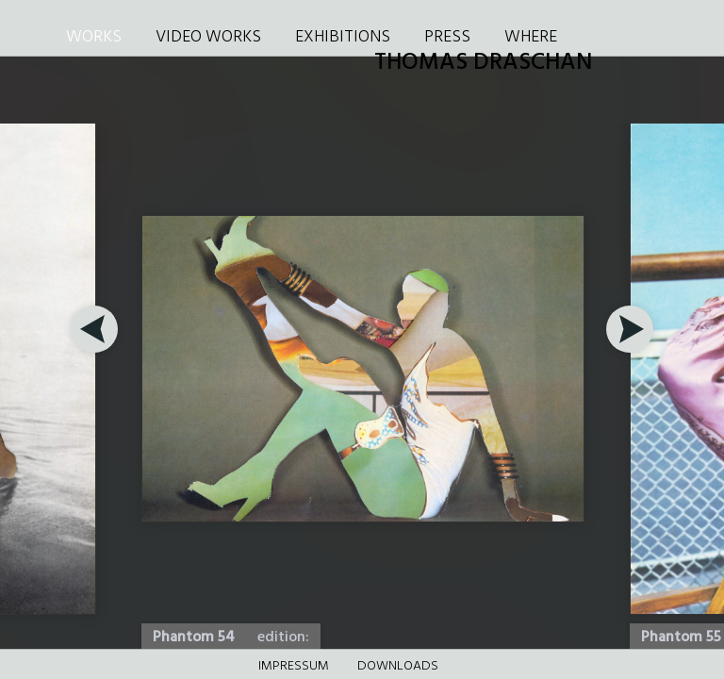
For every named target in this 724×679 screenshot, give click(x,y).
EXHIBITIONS (342, 37)
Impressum (293, 666)
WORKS (94, 37)
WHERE (530, 37)
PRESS (447, 37)
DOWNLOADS (397, 666)
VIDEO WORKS (208, 37)
